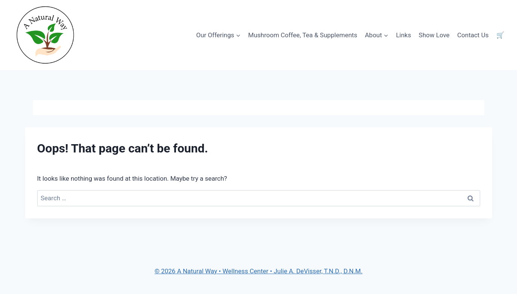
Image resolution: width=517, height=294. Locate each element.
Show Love (434, 35)
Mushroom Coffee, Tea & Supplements (302, 35)
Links (403, 35)
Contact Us (472, 35)
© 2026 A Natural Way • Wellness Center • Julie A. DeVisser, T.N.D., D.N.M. (258, 271)
